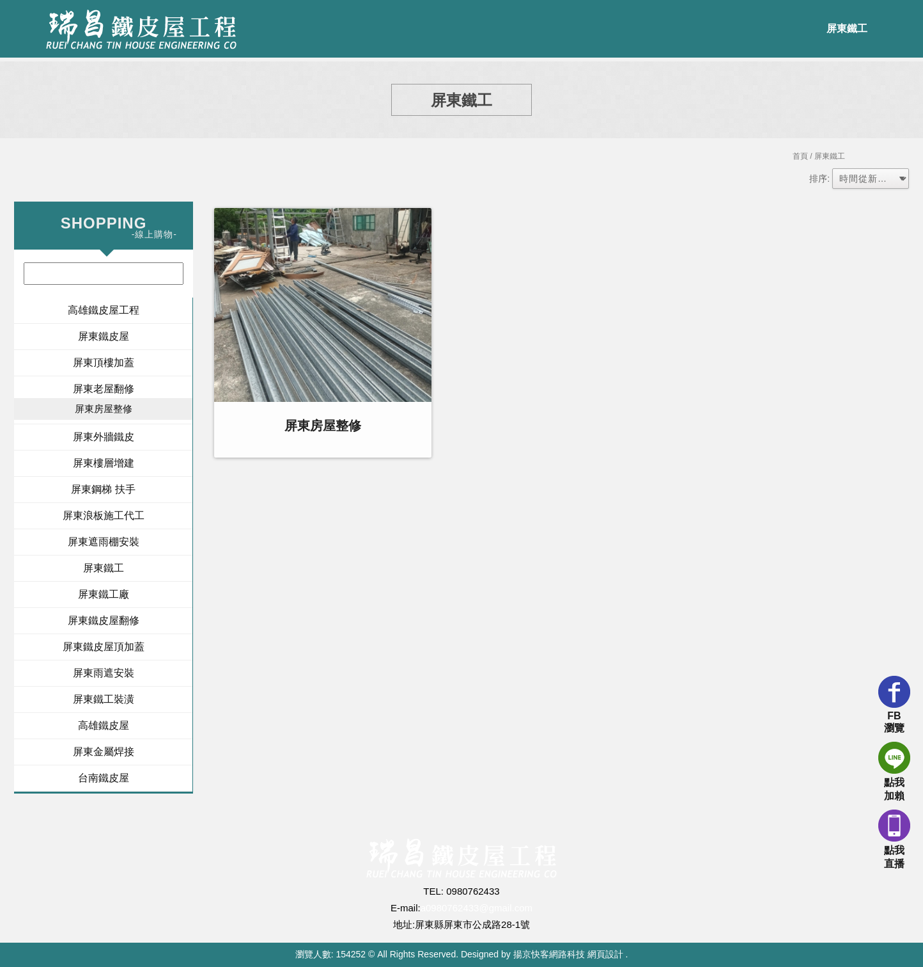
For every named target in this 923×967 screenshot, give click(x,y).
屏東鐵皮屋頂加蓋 (103, 646)
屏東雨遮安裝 (103, 672)
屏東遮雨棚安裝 (103, 541)
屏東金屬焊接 (103, 751)
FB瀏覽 (894, 704)
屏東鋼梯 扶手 (103, 489)
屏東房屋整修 (103, 408)
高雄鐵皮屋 (103, 725)
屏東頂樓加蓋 (103, 362)
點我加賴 (894, 771)
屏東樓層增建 (103, 463)
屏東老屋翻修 (103, 388)
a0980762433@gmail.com (476, 907)
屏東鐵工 (846, 28)
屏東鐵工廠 (103, 594)
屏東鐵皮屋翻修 (103, 620)
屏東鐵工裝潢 (103, 699)
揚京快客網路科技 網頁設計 (568, 954)
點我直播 (894, 839)
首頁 (800, 156)
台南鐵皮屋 (103, 777)
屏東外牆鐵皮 (103, 436)
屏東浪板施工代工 (103, 515)
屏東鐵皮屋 (103, 336)
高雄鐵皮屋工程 (103, 310)
